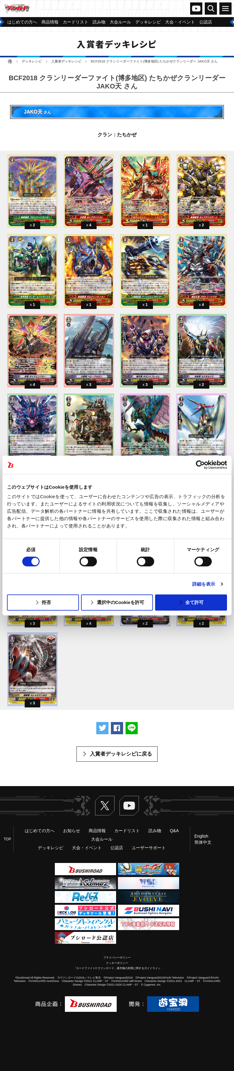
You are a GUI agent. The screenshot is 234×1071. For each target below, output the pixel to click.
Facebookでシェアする (117, 728)
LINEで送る (132, 728)
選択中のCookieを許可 (120, 602)
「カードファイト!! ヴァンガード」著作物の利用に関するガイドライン (117, 968)
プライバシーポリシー (117, 957)
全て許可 (194, 602)
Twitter (105, 805)
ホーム (9, 61)
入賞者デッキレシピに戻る (121, 754)
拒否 (46, 602)
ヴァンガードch (196, 8)
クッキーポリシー (117, 963)
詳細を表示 (203, 584)
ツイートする (102, 728)
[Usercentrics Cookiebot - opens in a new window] (200, 464)
